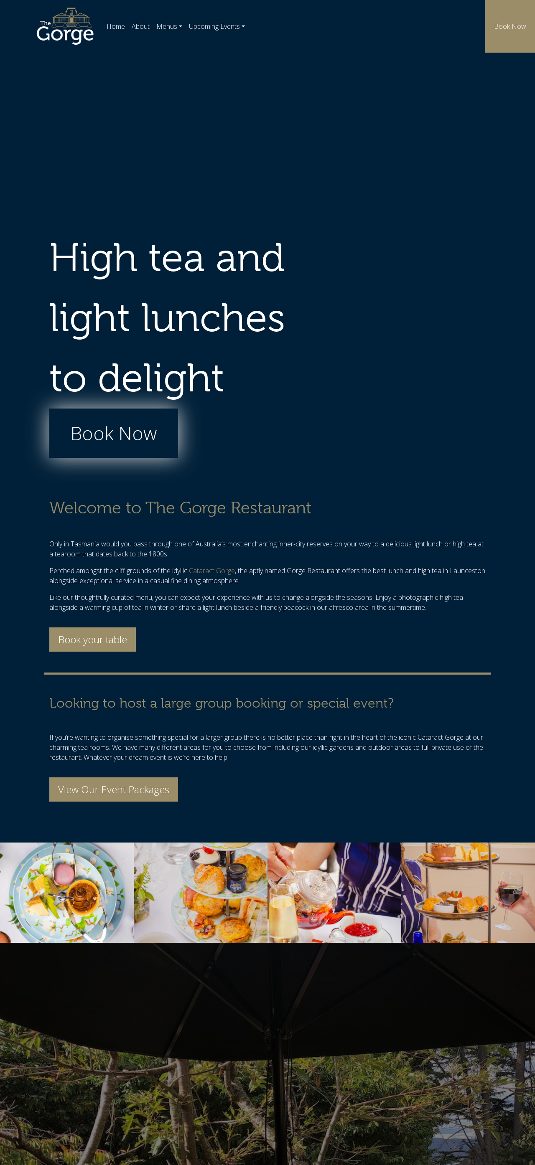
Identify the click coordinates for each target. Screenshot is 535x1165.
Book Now (510, 26)
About (141, 26)
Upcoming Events (214, 26)
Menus (166, 26)
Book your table (92, 639)
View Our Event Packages (113, 789)
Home (116, 26)
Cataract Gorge (212, 570)
